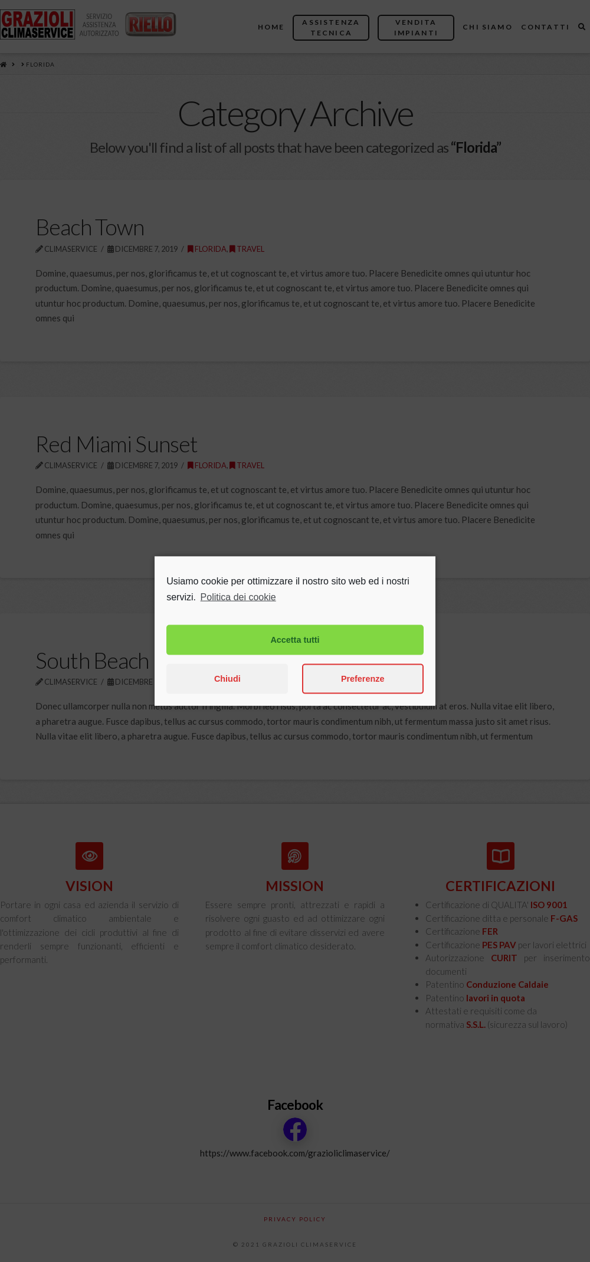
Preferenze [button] (363, 699)
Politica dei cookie (238, 617)
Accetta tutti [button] (294, 660)
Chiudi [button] (227, 699)
